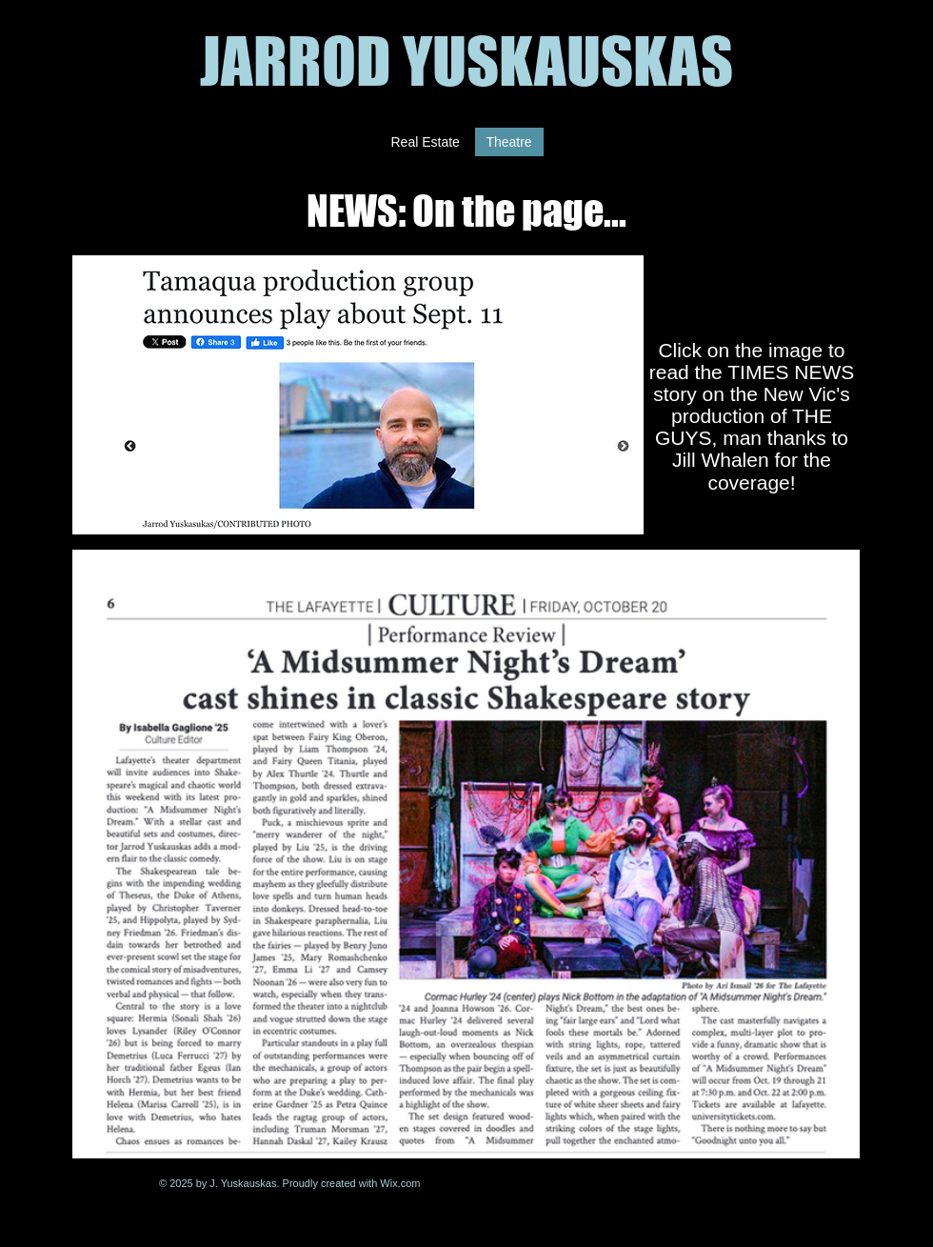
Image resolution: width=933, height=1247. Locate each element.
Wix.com (400, 1183)
